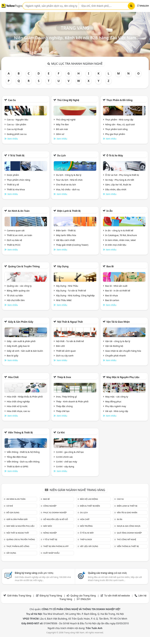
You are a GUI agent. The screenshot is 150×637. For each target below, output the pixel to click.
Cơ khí (61, 432)
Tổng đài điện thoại (17, 456)
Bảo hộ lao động (89, 499)
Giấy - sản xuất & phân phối (21, 341)
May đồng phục (113, 401)
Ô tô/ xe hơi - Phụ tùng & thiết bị (122, 174)
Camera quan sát (16, 230)
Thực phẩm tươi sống (116, 129)
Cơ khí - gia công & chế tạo (70, 451)
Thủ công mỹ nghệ (68, 100)
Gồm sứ (60, 134)
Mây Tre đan (62, 124)
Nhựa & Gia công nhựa (128, 526)
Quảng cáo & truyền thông (24, 266)
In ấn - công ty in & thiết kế (119, 230)
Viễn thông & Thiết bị (20, 432)
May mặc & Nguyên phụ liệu (122, 377)
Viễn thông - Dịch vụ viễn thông (23, 461)
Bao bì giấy (12, 355)
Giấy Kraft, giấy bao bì (18, 345)
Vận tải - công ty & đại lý (117, 341)
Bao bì (110, 266)
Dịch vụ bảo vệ (14, 240)
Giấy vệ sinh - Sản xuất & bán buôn (25, 350)
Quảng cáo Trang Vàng (83, 595)
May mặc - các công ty (116, 396)
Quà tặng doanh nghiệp (129, 532)
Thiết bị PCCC (14, 244)
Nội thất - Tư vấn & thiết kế (70, 341)
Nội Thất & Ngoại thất (70, 321)
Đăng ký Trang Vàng (51, 595)
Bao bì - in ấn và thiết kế (117, 290)
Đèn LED (60, 345)
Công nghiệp (49, 505)
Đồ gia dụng (12, 512)
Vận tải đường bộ (114, 345)
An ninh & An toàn (19, 210)
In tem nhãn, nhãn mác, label (120, 240)
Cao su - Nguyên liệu (17, 119)
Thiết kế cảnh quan (66, 350)
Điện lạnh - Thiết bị (66, 230)
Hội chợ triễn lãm (16, 300)
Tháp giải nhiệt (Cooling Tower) (72, 244)
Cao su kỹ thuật (15, 129)
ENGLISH (143, 5)
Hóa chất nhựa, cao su (18, 411)
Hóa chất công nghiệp (18, 401)
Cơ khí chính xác (64, 456)
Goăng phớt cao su (17, 134)
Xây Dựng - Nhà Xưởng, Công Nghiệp (75, 295)
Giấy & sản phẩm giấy (20, 321)
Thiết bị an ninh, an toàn (19, 235)
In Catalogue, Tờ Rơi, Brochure (121, 235)
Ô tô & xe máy (114, 155)
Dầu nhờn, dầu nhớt (115, 189)
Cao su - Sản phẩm (16, 124)
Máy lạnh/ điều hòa (66, 235)
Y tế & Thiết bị (16, 155)
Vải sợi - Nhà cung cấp (116, 411)
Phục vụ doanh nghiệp (55, 512)
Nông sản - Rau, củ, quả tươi (120, 124)
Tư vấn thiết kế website (117, 595)
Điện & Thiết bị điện (90, 505)
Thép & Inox (64, 377)
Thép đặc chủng (64, 406)
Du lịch (61, 155)
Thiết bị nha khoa (16, 189)
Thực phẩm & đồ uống (119, 100)
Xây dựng (62, 266)
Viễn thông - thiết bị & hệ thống (23, 451)
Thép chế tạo (62, 411)
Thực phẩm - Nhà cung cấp (119, 119)
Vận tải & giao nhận (118, 321)
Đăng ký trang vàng (34, 573)
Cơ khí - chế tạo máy (66, 461)
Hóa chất (13, 377)
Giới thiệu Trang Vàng (19, 595)
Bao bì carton (112, 300)
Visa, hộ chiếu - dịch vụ (68, 189)
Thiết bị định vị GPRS (17, 466)
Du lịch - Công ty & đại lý (68, 174)
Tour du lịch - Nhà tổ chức (69, 179)
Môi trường (86, 526)
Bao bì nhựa (111, 295)
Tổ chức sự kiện (15, 295)
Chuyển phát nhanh (115, 355)
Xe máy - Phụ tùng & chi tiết (119, 179)
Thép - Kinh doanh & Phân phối (72, 401)
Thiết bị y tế (13, 184)
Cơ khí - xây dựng (65, 466)
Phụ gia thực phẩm (115, 134)
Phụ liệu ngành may (115, 406)
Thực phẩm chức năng (18, 179)
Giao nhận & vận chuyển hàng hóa (123, 350)
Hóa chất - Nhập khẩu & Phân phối (25, 396)
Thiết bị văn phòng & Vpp (56, 546)
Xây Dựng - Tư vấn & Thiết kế (71, 290)
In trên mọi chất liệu (115, 244)
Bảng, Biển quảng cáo (18, 290)
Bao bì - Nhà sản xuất (116, 285)
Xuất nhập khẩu (51, 553)
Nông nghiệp (50, 532)
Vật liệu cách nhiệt (65, 240)
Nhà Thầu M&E (64, 300)
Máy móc (47, 526)
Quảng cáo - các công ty (19, 285)
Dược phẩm (13, 174)
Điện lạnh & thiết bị (69, 210)
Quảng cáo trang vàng (107, 573)
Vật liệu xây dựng (89, 546)
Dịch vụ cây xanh (64, 355)
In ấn (109, 210)
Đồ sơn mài (62, 129)
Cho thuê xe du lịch (66, 184)
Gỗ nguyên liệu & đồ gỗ (55, 519)
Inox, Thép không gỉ (66, 396)
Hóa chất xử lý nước (17, 406)
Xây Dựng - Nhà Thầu (67, 285)
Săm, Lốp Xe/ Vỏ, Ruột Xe (118, 184)
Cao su (12, 100)
